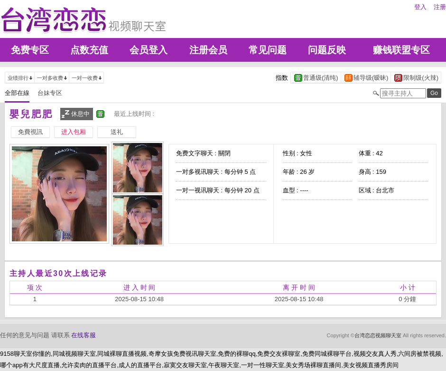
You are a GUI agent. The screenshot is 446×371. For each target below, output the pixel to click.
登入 (420, 6)
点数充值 (89, 50)
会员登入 (148, 50)
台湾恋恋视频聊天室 (377, 335)
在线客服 (83, 335)
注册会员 (208, 50)
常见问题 (268, 50)
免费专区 (30, 50)
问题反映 (327, 50)
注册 (440, 6)
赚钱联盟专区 (401, 50)
